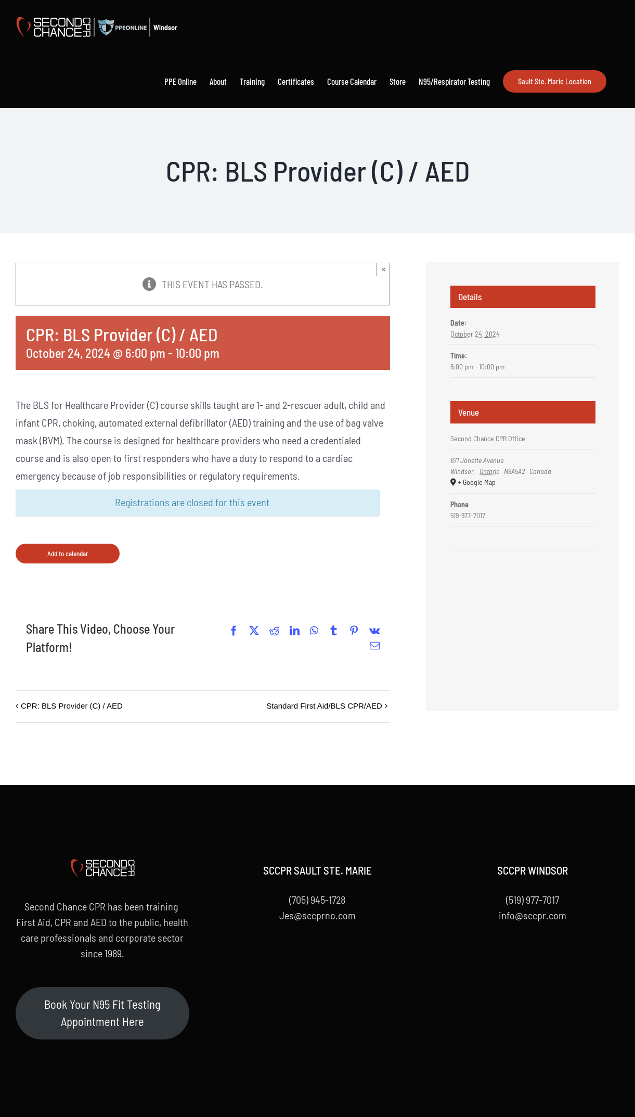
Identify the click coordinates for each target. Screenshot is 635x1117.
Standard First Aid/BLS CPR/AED (324, 705)
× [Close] (383, 269)
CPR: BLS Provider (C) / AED (72, 705)
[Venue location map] (522, 582)
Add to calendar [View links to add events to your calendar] (67, 553)
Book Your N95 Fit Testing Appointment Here (102, 1013)
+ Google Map (477, 482)
